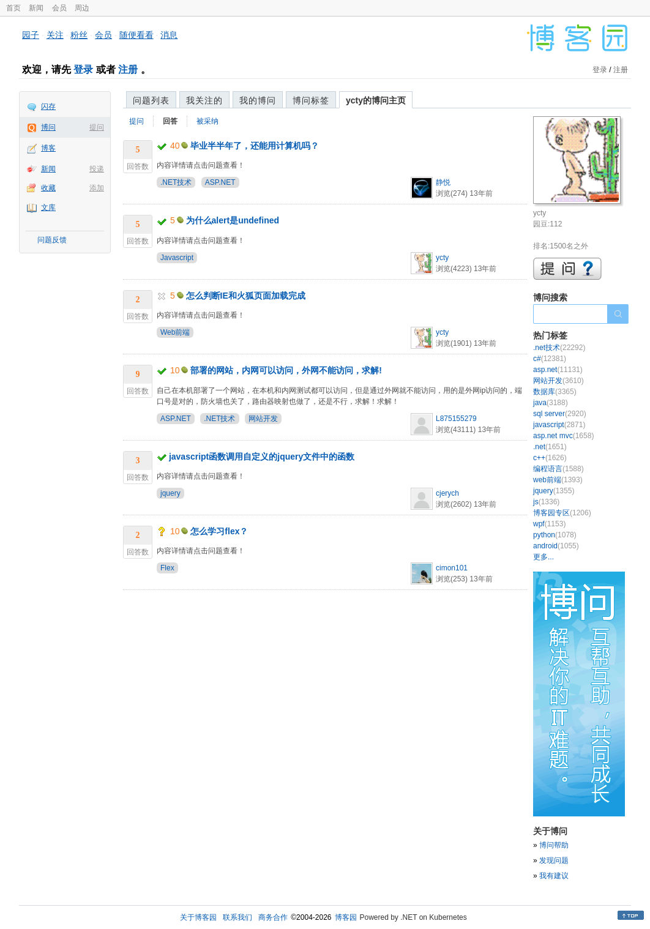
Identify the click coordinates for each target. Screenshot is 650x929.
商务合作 (273, 917)
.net (550, 446)
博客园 (346, 917)
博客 (48, 148)
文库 (48, 207)
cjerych (447, 493)
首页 (13, 8)
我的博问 (257, 100)
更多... (543, 557)
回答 (170, 121)
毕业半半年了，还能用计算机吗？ (254, 146)
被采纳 (207, 121)
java (550, 402)
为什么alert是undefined (232, 220)
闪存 (48, 106)
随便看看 (136, 35)
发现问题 (554, 860)
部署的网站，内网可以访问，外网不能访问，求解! (286, 370)
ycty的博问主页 (376, 100)
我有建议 (554, 875)
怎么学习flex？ (219, 531)
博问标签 (311, 100)
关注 (55, 35)
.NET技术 (176, 182)
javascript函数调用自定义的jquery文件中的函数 (261, 456)
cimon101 (452, 568)
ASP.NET (220, 182)
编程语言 (558, 468)
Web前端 (175, 332)
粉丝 (79, 35)
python (555, 535)
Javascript (176, 257)
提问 (96, 127)
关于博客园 (198, 917)
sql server (559, 413)
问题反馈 (52, 240)
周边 (82, 8)
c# (549, 358)
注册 (128, 69)
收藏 (48, 188)
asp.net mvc (563, 435)
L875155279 (456, 418)
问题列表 (151, 100)
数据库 (555, 391)
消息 (168, 35)
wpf (549, 524)
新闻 (36, 8)
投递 (96, 169)
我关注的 (204, 100)
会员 (59, 8)
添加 (96, 188)
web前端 (558, 480)
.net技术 (559, 347)
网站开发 (263, 418)
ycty (442, 257)
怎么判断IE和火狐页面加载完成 (245, 295)
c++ (550, 457)
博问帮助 (554, 845)
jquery (170, 493)
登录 (83, 69)
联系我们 (237, 917)
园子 (30, 35)
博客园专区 (562, 513)
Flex (167, 568)
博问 (48, 127)
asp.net (558, 369)
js (546, 502)
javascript (559, 424)
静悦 (443, 182)
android (556, 546)
